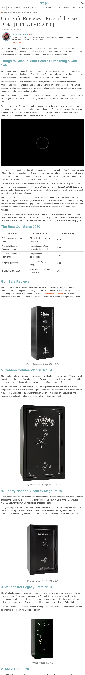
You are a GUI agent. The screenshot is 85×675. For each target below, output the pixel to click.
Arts (3, 7)
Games (81, 7)
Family (58, 7)
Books (17, 7)
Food (73, 7)
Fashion (66, 7)
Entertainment (48, 7)
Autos (10, 7)
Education (35, 7)
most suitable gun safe (54, 294)
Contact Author (17, 42)
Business (26, 7)
